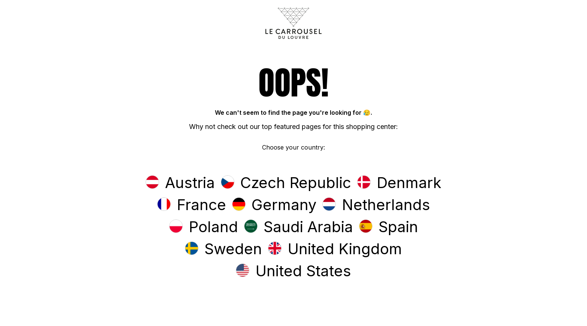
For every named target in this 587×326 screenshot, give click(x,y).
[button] (180, 183)
